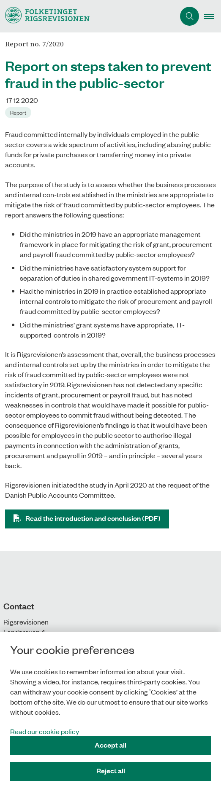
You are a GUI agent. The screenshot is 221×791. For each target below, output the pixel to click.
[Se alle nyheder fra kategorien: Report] (19, 111)
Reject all (110, 770)
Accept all (110, 745)
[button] (212, 16)
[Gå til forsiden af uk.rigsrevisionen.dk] (87, 16)
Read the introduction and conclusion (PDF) (93, 518)
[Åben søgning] (189, 16)
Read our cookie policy (44, 731)
